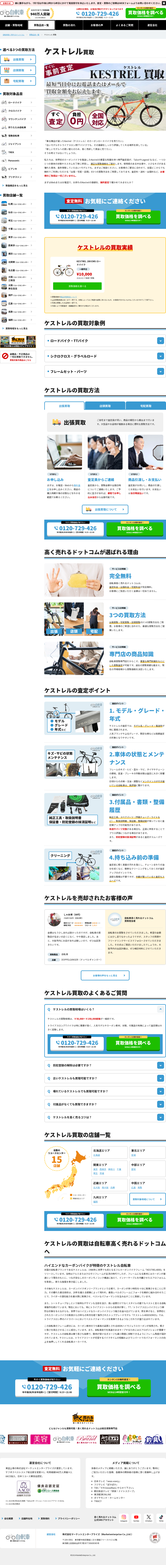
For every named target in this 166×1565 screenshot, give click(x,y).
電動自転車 (10, 135)
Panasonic (10, 160)
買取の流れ (69, 25)
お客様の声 (97, 25)
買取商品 (54, 954)
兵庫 (112, 1187)
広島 (133, 1187)
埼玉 (95, 1173)
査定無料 (74, 201)
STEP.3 (134, 474)
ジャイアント (11, 143)
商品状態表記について (68, 297)
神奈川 (111, 1169)
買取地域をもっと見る (17, 328)
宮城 (133, 1155)
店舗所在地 (26, 1518)
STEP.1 (53, 474)
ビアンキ (9, 168)
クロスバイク (11, 110)
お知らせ (7, 3)
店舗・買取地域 (13, 25)
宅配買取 (14, 81)
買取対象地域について (144, 1199)
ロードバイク (11, 102)
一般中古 (83, 269)
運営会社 (152, 25)
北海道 (96, 1155)
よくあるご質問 (124, 25)
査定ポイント (118, 703)
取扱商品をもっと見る (17, 185)
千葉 (119, 1169)
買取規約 (45, 1518)
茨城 (102, 1173)
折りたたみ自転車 (13, 127)
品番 (54, 959)
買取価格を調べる (77, 286)
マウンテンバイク (13, 118)
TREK (7, 152)
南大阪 (105, 1187)
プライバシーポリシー (69, 1518)
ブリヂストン (11, 176)
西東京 (103, 1169)
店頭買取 (14, 70)
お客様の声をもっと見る (105, 975)
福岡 (95, 1201)
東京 (95, 1169)
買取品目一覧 (41, 25)
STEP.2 (93, 474)
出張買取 (14, 59)
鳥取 (140, 1187)
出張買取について (101, 509)
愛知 (133, 1169)
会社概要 (8, 1518)
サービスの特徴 (119, 568)
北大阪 (96, 1187)
